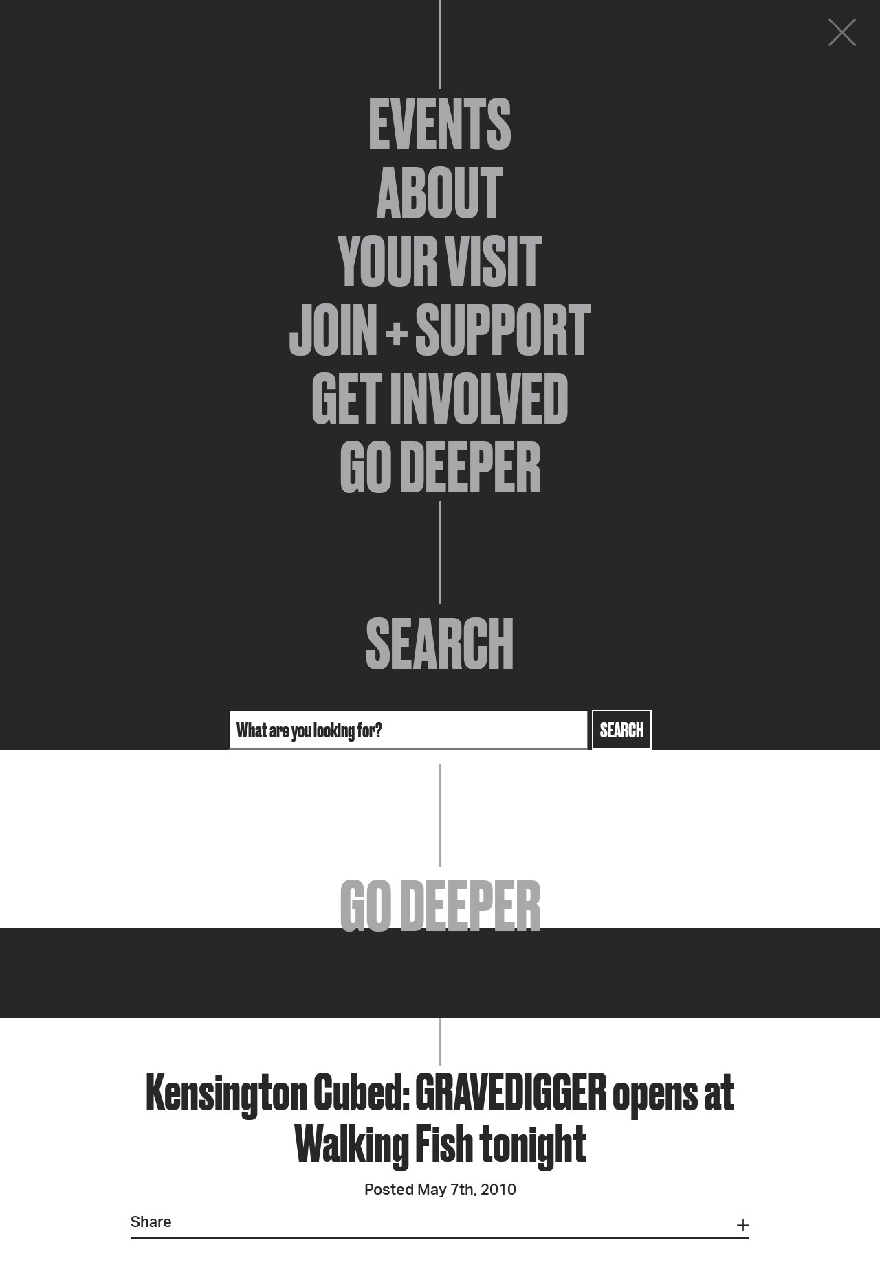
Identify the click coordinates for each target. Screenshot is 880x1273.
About (440, 192)
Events (440, 123)
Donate (759, 35)
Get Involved (440, 398)
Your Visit (440, 261)
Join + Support (440, 329)
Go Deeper (440, 467)
